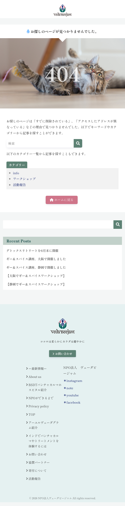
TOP (32, 414)
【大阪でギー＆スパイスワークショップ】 (36, 276)
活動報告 (19, 184)
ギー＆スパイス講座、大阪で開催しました (36, 259)
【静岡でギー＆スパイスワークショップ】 (36, 284)
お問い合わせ (62, 354)
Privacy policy (39, 406)
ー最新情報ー (38, 369)
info (16, 172)
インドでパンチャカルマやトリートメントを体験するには (44, 441)
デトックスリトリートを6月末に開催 (32, 250)
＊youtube (71, 395)
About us (35, 377)
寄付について (38, 471)
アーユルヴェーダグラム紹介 (44, 425)
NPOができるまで (41, 398)
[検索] (78, 143)
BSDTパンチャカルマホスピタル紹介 (45, 387)
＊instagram (72, 380)
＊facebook (71, 402)
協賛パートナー (39, 462)
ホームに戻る (62, 200)
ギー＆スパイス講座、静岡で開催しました (36, 267)
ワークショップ (24, 178)
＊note (68, 388)
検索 (117, 224)
